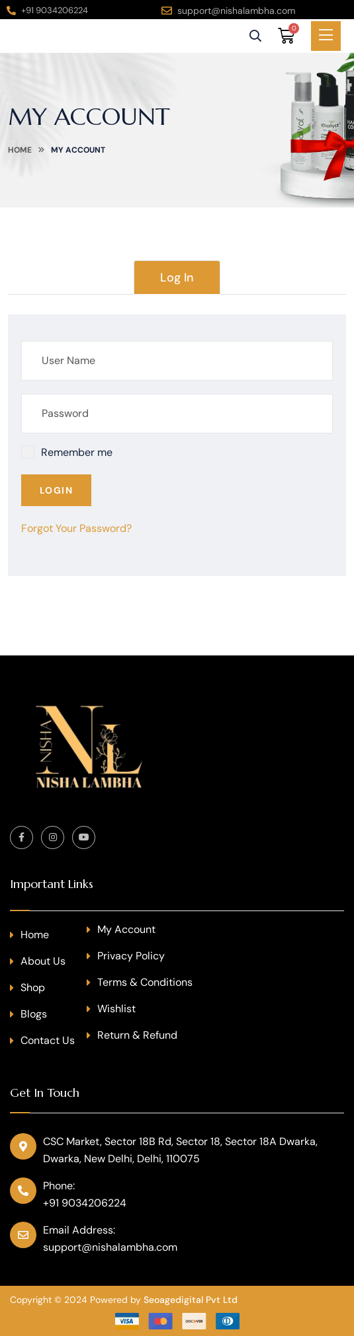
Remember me (76, 452)
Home (20, 150)
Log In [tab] (177, 277)
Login (56, 490)
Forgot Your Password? (76, 528)
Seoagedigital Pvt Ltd (191, 1300)
